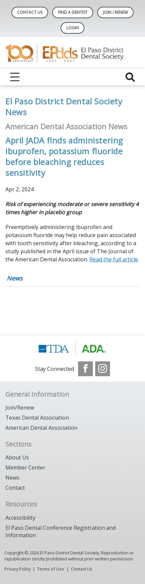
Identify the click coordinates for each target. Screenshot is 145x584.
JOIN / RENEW (115, 12)
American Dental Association (41, 427)
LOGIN (72, 28)
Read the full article (113, 259)
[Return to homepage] (72, 53)
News (15, 278)
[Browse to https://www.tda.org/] (72, 348)
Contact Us (29, 12)
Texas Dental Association (37, 417)
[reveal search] (130, 77)
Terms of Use (50, 569)
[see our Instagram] (102, 368)
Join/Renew (19, 407)
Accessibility (20, 517)
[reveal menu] (14, 77)
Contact (15, 487)
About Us (17, 457)
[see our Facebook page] (85, 368)
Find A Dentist (72, 12)
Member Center (25, 467)
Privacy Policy (17, 569)
